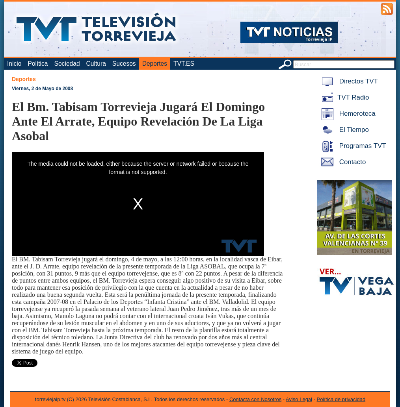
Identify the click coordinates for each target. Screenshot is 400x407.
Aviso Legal (299, 399)
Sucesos (124, 63)
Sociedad (67, 63)
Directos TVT (348, 81)
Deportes (154, 63)
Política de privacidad (341, 399)
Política (38, 63)
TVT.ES (183, 63)
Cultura (96, 63)
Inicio (14, 63)
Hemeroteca (347, 113)
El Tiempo (343, 129)
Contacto (342, 162)
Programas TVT (352, 146)
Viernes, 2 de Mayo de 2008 (42, 88)
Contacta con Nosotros (255, 399)
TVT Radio (343, 97)
